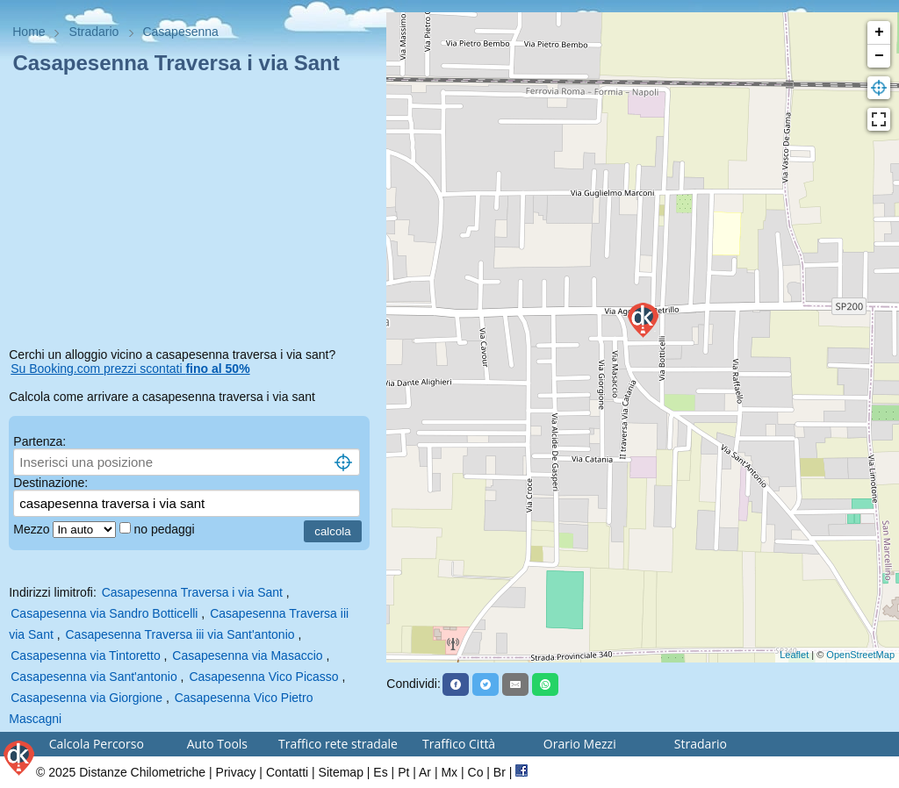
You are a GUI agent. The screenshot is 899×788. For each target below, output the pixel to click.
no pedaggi (165, 529)
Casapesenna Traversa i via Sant (192, 592)
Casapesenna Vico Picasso (263, 677)
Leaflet (794, 654)
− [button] (879, 56)
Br (499, 772)
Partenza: (39, 441)
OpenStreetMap (860, 654)
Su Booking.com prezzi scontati (130, 369)
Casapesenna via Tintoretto (85, 655)
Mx (449, 772)
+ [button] (879, 32)
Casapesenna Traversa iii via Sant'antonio (180, 634)
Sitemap (341, 772)
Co (476, 772)
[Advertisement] (193, 214)
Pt (403, 772)
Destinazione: (50, 483)
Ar (425, 772)
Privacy (236, 772)
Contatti (287, 772)
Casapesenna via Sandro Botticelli (104, 613)
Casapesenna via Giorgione (86, 698)
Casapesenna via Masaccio (247, 655)
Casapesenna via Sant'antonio (93, 677)
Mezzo (33, 529)
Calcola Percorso (96, 743)
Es (380, 772)
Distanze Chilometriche (142, 772)
